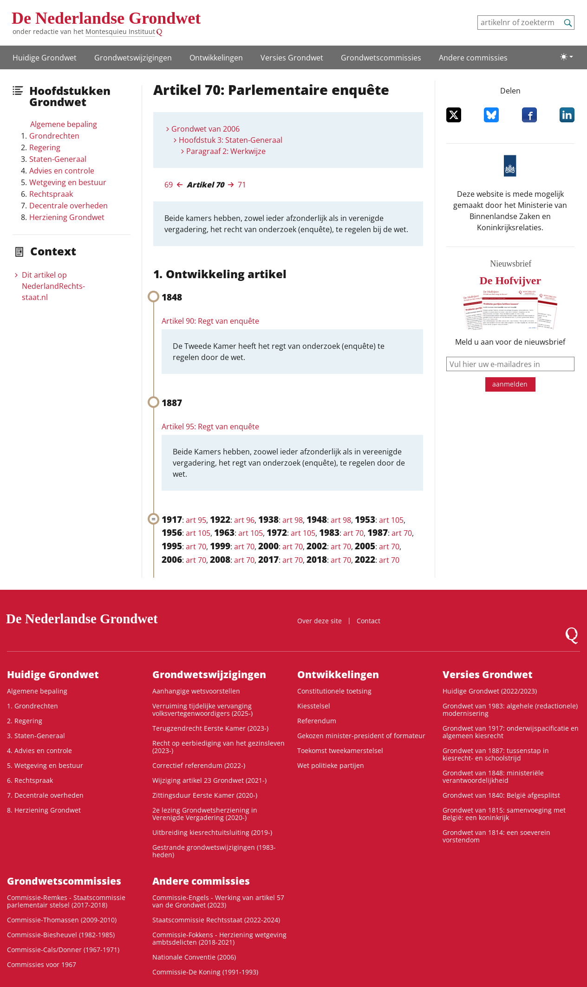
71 (242, 185)
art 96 (244, 520)
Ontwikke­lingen (216, 58)
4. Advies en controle (39, 750)
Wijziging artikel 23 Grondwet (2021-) (209, 780)
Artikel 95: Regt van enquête (210, 426)
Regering (44, 147)
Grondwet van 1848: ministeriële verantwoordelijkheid (493, 776)
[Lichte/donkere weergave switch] (566, 56)
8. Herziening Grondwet (44, 810)
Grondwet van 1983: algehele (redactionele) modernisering (510, 709)
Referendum (316, 720)
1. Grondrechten (32, 705)
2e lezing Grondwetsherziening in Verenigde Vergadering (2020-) (204, 814)
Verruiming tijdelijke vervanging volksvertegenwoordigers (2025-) (202, 709)
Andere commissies (473, 58)
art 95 (196, 520)
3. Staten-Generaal (36, 735)
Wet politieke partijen (330, 765)
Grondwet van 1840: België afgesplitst (501, 795)
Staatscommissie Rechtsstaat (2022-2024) (216, 919)
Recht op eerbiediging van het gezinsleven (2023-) (218, 747)
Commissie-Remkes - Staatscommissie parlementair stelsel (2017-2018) (66, 901)
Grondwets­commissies (381, 58)
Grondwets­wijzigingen (133, 58)
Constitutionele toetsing (334, 691)
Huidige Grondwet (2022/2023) (490, 691)
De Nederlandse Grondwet (106, 18)
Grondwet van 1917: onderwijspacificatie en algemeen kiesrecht (511, 732)
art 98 (292, 520)
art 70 (353, 533)
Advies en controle (61, 171)
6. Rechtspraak (30, 780)
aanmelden (510, 384)
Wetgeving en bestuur (67, 182)
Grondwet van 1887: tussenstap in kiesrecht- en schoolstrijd (496, 754)
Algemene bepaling (63, 124)
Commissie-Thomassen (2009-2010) (62, 919)
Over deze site (319, 620)
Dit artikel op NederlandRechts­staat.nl (53, 286)
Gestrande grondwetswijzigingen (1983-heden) (214, 851)
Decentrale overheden (68, 205)
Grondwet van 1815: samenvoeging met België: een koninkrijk (504, 814)
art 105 (391, 520)
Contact (368, 620)
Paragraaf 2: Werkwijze (226, 151)
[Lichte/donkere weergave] (566, 56)
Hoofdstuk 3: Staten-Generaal (230, 140)
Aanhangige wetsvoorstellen (196, 691)
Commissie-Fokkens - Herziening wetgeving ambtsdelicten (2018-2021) (219, 938)
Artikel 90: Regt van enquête (210, 321)
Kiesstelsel (313, 705)
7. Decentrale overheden (45, 795)
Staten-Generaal (57, 159)
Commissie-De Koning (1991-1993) (205, 971)
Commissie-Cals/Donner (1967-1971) (63, 949)
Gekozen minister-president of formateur (361, 735)
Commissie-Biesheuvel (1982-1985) (61, 934)
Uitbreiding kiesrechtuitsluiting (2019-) (212, 832)
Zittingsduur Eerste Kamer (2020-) (204, 795)
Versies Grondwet (292, 58)
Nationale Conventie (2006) (194, 957)
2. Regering (24, 720)
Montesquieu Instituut (120, 31)
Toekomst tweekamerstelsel (340, 750)
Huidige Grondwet (45, 58)
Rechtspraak (51, 194)
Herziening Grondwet (66, 217)
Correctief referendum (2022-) (198, 765)
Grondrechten (54, 136)
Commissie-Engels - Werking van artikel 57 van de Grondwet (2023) (218, 901)
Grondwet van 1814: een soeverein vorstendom (496, 836)
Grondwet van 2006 (205, 129)
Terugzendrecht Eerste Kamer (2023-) (210, 728)
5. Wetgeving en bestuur (45, 765)
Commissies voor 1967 (41, 964)
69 (168, 185)
